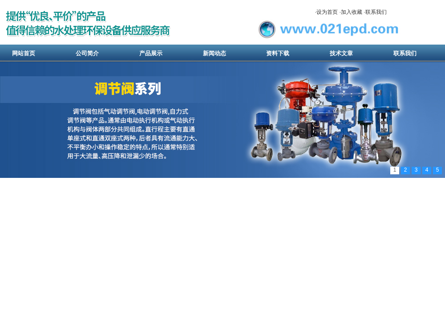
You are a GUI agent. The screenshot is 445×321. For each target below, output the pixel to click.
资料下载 (277, 53)
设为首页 (327, 12)
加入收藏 (351, 12)
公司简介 (87, 53)
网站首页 (23, 53)
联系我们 (376, 12)
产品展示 (150, 53)
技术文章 (341, 53)
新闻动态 (214, 53)
